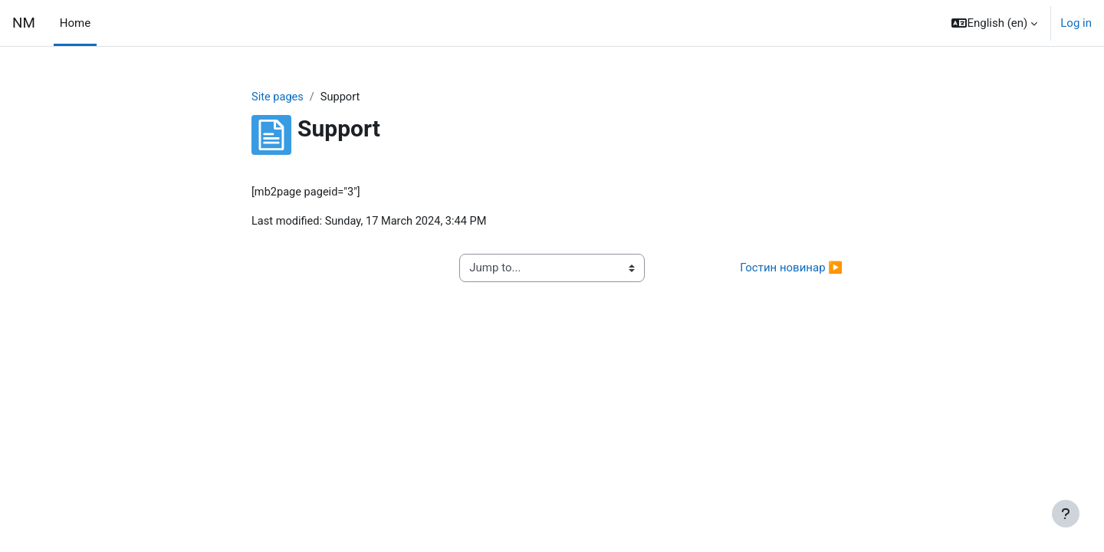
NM (23, 23)
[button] (994, 23)
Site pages (278, 97)
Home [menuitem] (75, 23)
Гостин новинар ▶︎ (791, 269)
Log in (1076, 23)
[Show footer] (1065, 513)
